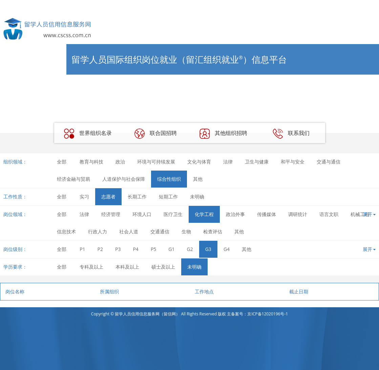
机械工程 (360, 214)
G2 (190, 249)
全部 (61, 161)
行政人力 (97, 231)
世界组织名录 (87, 134)
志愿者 (108, 196)
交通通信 (159, 231)
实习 (84, 196)
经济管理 (110, 214)
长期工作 (137, 196)
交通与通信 (328, 161)
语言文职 (328, 214)
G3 (208, 249)
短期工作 (168, 196)
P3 (118, 249)
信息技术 (66, 231)
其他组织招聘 (223, 134)
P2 (100, 249)
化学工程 (204, 214)
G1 (171, 249)
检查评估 (212, 231)
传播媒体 (266, 214)
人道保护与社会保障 (123, 179)
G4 (227, 249)
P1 (82, 249)
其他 (198, 179)
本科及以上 (127, 267)
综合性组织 (169, 179)
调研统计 (297, 214)
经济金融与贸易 (73, 179)
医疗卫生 (173, 214)
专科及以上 (91, 267)
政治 (120, 161)
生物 (186, 231)
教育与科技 (91, 161)
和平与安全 (292, 161)
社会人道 (128, 231)
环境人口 (141, 214)
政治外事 (235, 214)
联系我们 (291, 134)
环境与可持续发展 (156, 161)
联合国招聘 (155, 134)
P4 (135, 249)
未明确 (197, 196)
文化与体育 (199, 161)
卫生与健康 (257, 161)
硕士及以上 (163, 267)
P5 (153, 249)
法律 (228, 161)
